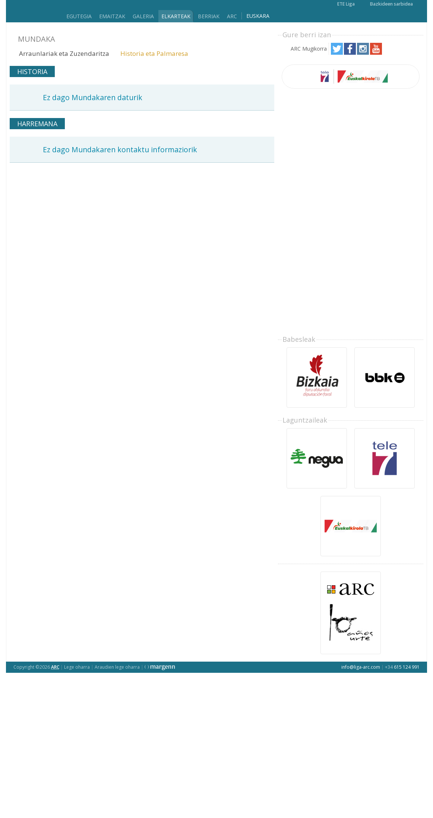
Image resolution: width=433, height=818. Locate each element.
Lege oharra (77, 667)
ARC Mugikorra (309, 48)
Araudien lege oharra (117, 667)
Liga (33, 11)
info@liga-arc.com (360, 667)
